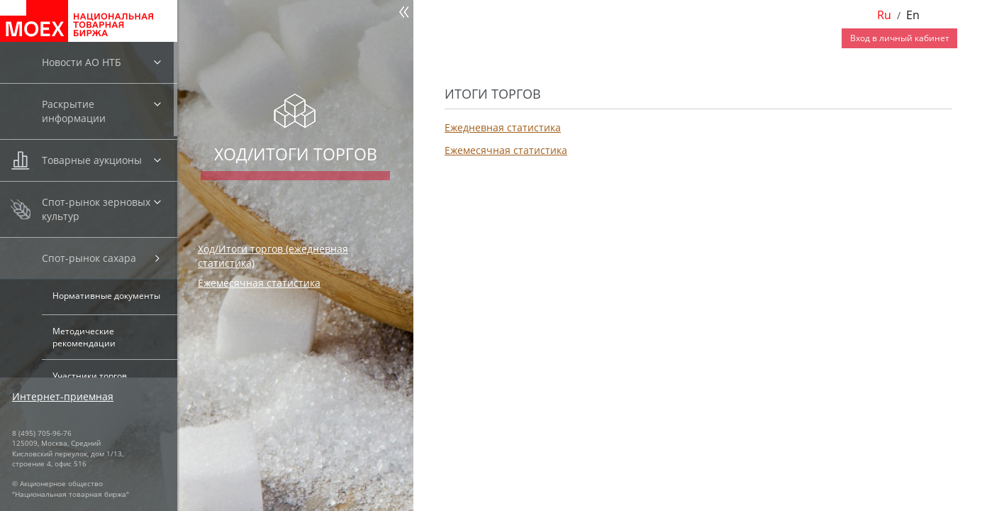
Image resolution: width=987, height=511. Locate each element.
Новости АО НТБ (81, 62)
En (913, 15)
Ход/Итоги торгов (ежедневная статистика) (273, 256)
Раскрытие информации (74, 111)
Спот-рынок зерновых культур (96, 209)
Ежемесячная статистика (259, 283)
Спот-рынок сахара (89, 258)
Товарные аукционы (92, 160)
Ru (884, 15)
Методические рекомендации (84, 337)
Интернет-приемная (62, 396)
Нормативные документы (106, 296)
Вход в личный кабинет (899, 38)
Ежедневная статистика (503, 127)
